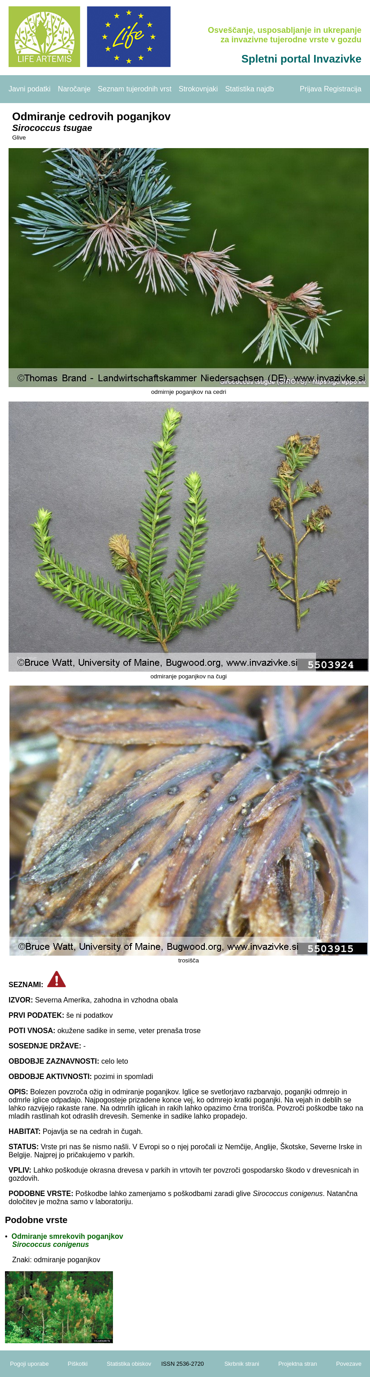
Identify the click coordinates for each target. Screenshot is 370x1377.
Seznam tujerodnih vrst (134, 89)
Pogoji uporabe (29, 1363)
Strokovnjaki (198, 89)
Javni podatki (29, 89)
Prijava (311, 89)
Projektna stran (297, 1363)
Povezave (348, 1363)
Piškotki (78, 1363)
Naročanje (74, 89)
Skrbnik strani (241, 1363)
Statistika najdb (249, 89)
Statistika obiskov (129, 1363)
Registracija (342, 89)
